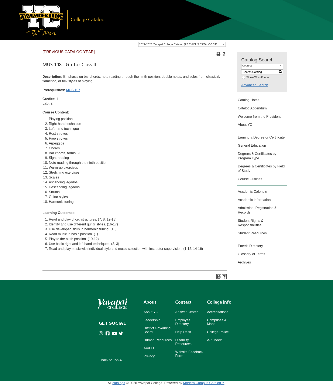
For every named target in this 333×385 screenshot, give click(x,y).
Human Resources (158, 340)
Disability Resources (183, 342)
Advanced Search (254, 85)
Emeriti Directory (250, 246)
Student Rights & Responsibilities (250, 223)
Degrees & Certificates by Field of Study (261, 168)
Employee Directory (182, 322)
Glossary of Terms (251, 254)
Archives (244, 262)
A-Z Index (214, 340)
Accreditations (218, 312)
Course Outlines (250, 179)
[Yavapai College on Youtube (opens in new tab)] (115, 334)
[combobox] (182, 44)
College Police (218, 332)
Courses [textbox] (247, 65)
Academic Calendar (253, 191)
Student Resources (252, 233)
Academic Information (254, 200)
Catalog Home (249, 100)
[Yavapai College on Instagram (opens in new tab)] (102, 334)
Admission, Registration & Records (257, 210)
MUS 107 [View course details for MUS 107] (73, 90)
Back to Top (111, 360)
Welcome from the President (259, 116)
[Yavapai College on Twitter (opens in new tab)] (122, 334)
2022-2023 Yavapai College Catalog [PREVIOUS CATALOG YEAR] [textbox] (180, 44)
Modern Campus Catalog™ (203, 383)
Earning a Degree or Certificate (261, 137)
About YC (245, 124)
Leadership (152, 320)
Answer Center (186, 312)
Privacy (149, 356)
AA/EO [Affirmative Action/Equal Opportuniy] (149, 348)
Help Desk (183, 332)
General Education (252, 145)
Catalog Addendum (252, 108)
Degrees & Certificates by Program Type (257, 156)
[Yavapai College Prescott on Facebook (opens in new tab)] (108, 334)
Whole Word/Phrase (257, 77)
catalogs (118, 383)
